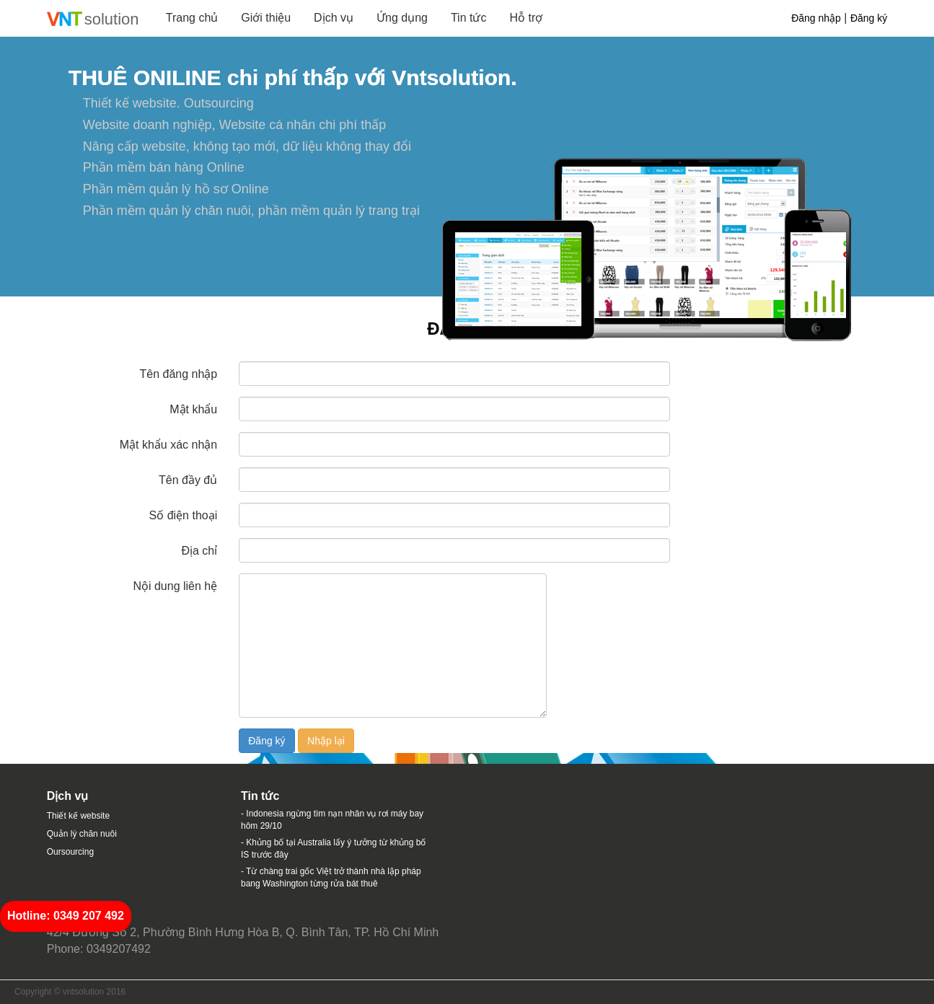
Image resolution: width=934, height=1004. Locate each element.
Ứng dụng (402, 18)
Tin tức (469, 18)
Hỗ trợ (525, 18)
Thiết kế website (78, 816)
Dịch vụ (333, 18)
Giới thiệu (266, 18)
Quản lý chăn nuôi (82, 834)
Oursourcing (70, 852)
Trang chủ (192, 18)
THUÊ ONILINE (145, 77)
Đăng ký (868, 18)
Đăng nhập (816, 18)
